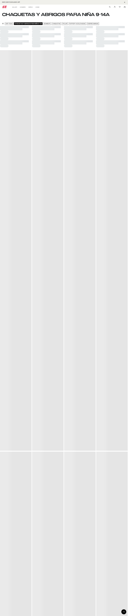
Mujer (14, 7)
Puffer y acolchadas (77, 23)
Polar (65, 23)
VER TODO (9, 23)
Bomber (47, 23)
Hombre (23, 7)
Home (37, 7)
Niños (30, 7)
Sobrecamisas (92, 23)
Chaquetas (56, 23)
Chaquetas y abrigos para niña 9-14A (28, 23)
